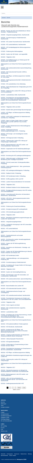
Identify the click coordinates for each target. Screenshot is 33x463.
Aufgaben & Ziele (5, 417)
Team (2, 405)
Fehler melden (12, 455)
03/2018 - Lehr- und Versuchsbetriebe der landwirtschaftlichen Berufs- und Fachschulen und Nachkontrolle (14, 379)
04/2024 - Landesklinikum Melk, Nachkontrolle (13, 94)
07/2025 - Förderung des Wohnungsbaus (12, 51)
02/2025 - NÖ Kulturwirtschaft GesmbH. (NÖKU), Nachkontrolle (14, 72)
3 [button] (12, 387)
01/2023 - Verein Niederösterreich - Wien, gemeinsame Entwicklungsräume (15, 167)
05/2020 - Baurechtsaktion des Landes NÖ (12, 285)
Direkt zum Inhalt (5, 9)
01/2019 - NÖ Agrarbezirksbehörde (10, 341)
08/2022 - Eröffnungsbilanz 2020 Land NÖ (12, 179)
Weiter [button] (19, 387)
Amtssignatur (10, 453)
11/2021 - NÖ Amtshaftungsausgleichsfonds (12, 212)
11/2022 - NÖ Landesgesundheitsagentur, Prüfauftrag (15, 170)
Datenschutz (24, 453)
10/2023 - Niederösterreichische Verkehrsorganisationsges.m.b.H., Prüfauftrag (13, 130)
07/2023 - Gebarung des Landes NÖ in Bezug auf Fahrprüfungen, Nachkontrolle (14, 141)
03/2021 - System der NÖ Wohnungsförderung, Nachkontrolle (13, 244)
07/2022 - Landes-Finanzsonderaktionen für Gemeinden (16, 181)
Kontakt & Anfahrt (5, 407)
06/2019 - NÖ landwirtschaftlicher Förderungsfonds (14, 324)
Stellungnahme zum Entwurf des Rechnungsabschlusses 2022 (16, 152)
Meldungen (3, 403)
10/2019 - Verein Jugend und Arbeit (10, 305)
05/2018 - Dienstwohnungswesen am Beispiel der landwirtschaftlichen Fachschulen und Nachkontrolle (14, 371)
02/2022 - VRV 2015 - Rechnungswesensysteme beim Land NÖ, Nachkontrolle (15, 199)
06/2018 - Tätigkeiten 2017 (8, 367)
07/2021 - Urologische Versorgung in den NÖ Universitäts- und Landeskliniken (16, 225)
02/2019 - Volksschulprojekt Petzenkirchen (12, 338)
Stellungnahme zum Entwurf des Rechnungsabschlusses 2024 (16, 64)
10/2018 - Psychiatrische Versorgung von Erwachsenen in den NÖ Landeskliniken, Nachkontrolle (16, 349)
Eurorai (2, 427)
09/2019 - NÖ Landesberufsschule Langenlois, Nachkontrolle (13, 308)
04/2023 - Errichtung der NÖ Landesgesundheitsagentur (16, 155)
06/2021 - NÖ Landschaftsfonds (9, 228)
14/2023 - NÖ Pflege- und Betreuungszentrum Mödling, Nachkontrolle (15, 113)
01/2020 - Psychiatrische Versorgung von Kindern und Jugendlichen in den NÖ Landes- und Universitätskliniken (16, 299)
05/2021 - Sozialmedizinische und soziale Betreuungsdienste (12, 236)
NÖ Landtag (4, 426)
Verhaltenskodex (5, 414)
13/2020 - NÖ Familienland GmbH (10, 255)
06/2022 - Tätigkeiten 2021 (8, 184)
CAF (2, 429)
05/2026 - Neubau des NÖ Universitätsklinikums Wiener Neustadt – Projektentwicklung (15, 31)
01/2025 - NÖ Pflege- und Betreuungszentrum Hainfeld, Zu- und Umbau (15, 76)
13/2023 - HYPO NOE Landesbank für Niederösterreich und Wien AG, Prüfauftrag (15, 117)
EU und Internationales (6, 420)
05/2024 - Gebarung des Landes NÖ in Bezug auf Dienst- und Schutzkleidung (16, 91)
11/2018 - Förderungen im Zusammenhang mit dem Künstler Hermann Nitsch (14, 345)
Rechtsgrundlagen (5, 419)
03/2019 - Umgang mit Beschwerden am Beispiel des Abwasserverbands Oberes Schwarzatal (15, 335)
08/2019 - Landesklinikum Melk (9, 312)
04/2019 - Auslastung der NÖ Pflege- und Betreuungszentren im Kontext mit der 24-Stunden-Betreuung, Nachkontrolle (14, 331)
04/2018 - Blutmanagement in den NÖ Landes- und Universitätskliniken (14, 375)
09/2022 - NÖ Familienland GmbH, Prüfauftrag (13, 176)
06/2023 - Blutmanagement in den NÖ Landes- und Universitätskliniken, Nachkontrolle (14, 145)
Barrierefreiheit (4, 455)
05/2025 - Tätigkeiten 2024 (8, 57)
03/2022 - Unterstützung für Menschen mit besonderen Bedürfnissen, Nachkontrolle (15, 195)
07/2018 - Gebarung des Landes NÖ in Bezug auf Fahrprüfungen (14, 360)
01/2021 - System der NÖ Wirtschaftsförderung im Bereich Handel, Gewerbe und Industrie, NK (16, 252)
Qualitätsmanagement (6, 415)
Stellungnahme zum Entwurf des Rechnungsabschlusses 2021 (16, 203)
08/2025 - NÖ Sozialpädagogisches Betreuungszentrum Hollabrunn (15, 48)
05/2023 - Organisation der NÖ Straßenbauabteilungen (15, 148)
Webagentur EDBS (21, 459)
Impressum (16, 453)
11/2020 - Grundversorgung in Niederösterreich (13, 262)
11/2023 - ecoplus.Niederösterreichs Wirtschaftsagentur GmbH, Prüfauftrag (15, 126)
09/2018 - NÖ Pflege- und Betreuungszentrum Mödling (15, 352)
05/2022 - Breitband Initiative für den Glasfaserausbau (15, 187)
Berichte (3, 402)
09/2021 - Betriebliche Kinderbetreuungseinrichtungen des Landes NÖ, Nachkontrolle (16, 218)
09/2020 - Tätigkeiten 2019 (8, 269)
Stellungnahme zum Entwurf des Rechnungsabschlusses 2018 (16, 320)
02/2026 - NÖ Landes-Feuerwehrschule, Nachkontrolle (15, 41)
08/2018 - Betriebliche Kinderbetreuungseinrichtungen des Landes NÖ (16, 356)
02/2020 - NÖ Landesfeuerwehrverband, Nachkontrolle (15, 295)
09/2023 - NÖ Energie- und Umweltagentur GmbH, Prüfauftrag (14, 134)
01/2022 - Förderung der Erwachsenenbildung (13, 206)
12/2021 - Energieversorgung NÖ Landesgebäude (14, 209)
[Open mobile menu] (2, 7)
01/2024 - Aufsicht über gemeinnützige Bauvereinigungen (16, 109)
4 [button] (15, 387)
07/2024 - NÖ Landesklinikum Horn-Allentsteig (13, 84)
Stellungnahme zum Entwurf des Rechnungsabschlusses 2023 (16, 103)
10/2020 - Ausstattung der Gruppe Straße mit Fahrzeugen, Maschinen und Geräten (16, 265)
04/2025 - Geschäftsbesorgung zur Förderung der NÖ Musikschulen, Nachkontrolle (15, 60)
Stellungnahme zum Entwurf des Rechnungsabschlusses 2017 (16, 364)
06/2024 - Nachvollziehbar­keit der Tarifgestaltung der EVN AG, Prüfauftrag (16, 87)
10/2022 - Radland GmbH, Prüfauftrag (11, 173)
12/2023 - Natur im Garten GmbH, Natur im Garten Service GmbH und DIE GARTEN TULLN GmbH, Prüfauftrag (14, 122)
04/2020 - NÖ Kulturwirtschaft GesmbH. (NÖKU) (13, 288)
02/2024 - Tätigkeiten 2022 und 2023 (10, 107)
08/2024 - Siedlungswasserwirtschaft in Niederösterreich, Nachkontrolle (16, 80)
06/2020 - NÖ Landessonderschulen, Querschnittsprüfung (16, 278)
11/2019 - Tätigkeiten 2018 (8, 302)
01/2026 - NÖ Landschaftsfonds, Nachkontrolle (13, 44)
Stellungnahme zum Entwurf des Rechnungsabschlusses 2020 (16, 232)
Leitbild (2, 412)
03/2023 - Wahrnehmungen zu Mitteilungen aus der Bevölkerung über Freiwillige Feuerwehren (14, 159)
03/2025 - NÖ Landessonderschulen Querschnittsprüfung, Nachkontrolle (16, 68)
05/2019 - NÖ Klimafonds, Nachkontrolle (11, 326)
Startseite (3, 453)
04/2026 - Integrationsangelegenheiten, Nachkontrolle (15, 34)
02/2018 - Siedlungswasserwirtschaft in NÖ (12, 383)
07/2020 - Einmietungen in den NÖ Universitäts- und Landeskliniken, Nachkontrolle (15, 275)
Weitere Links (4, 431)
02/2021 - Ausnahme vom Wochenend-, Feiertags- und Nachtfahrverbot (15, 248)
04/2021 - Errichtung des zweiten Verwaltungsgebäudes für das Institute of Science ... (15, 240)
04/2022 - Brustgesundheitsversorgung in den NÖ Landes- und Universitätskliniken (16, 191)
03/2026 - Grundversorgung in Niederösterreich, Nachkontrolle (13, 38)
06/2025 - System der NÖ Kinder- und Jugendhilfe (14, 54)
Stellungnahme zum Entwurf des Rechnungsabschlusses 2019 (16, 282)
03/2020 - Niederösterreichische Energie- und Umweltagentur (13, 292)
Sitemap (30, 453)
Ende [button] (24, 387)
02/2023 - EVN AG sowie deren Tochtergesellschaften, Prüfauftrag (15, 163)
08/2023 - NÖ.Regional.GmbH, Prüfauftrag (12, 137)
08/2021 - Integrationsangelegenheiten (11, 221)
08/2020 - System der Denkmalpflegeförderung (13, 272)
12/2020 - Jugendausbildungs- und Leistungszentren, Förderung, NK (15, 259)
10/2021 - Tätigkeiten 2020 (8, 214)
